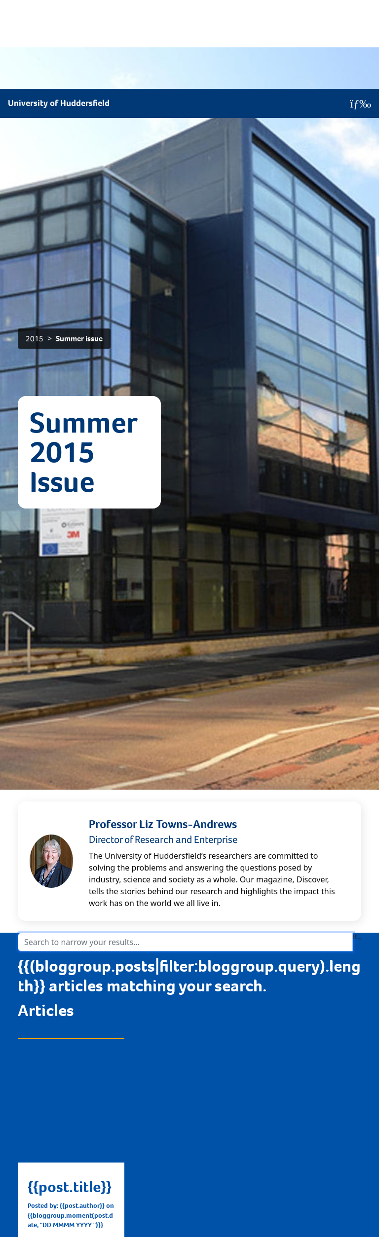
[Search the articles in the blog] (185, 689)
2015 (34, 86)
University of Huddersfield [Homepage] (59, 14)
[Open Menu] (360, 15)
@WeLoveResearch (303, 1157)
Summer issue (79, 86)
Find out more (57, 1011)
